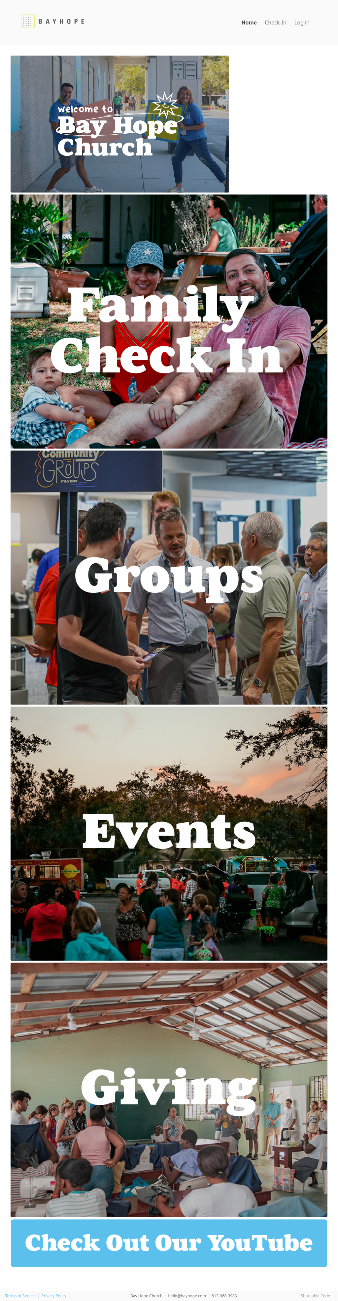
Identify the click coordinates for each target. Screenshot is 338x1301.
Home (249, 22)
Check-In (276, 22)
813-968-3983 (224, 1296)
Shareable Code (315, 1296)
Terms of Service (20, 1296)
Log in (302, 22)
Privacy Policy (53, 1296)
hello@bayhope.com (187, 1296)
